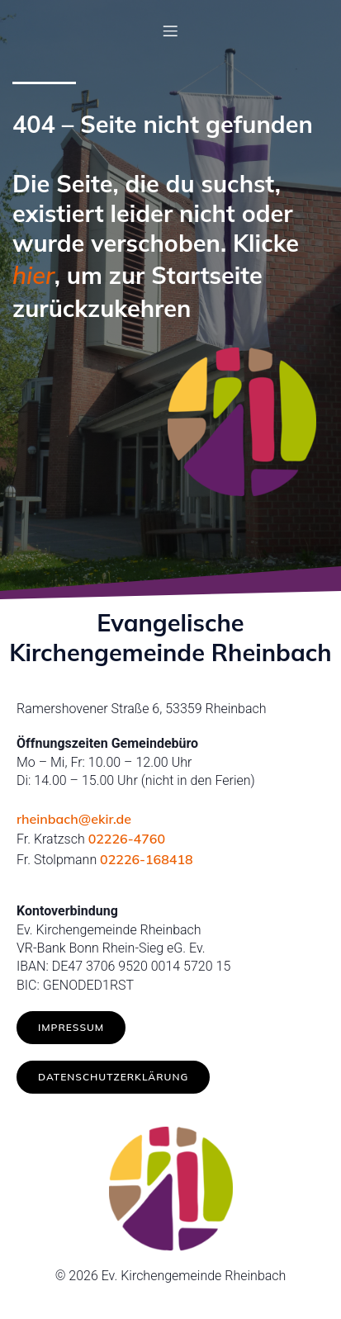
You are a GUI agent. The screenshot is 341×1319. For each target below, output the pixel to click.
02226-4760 (126, 838)
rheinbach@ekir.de (74, 819)
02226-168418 (146, 859)
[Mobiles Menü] (171, 31)
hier (33, 275)
